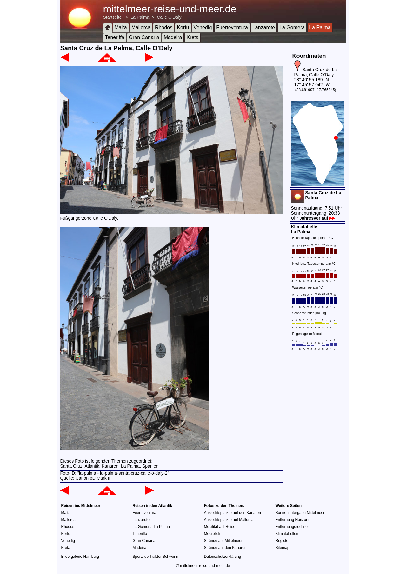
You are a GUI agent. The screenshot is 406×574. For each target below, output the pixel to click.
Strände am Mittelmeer (223, 540)
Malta (121, 27)
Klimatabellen (287, 533)
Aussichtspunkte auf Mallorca (229, 519)
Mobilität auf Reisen (220, 526)
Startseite (112, 17)
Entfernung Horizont (292, 519)
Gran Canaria (144, 37)
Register (283, 540)
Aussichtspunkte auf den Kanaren (232, 513)
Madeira (173, 37)
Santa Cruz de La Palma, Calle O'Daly (315, 72)
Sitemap (283, 547)
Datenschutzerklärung (222, 556)
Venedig (203, 27)
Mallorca (140, 27)
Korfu (183, 27)
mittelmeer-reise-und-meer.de (169, 9)
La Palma (139, 17)
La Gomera (292, 27)
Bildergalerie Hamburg (80, 556)
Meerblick (212, 533)
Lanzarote (263, 27)
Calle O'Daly (169, 17)
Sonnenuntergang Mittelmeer (300, 513)
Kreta (192, 37)
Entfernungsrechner (292, 526)
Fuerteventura (232, 27)
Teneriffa (114, 37)
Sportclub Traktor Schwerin (155, 556)
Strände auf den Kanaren (225, 547)
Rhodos (163, 27)
